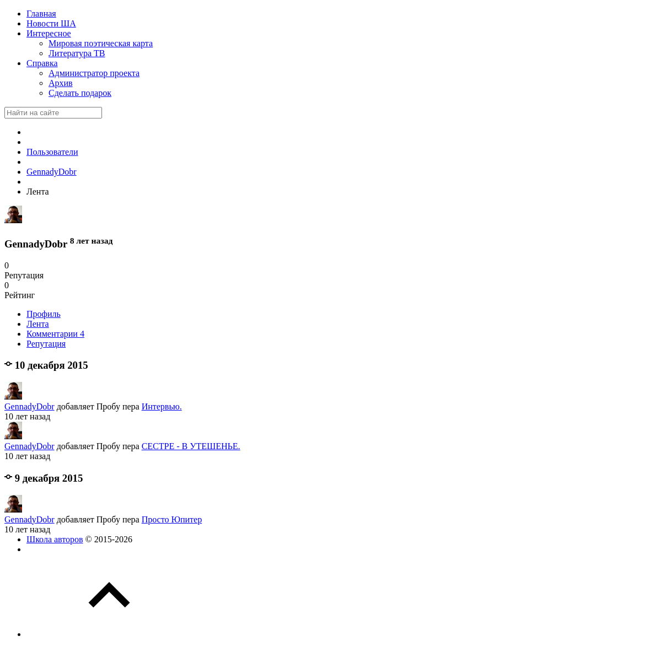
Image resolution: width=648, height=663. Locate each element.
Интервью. (162, 406)
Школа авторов (54, 539)
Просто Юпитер (172, 519)
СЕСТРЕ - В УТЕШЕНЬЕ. (191, 446)
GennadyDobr (29, 406)
